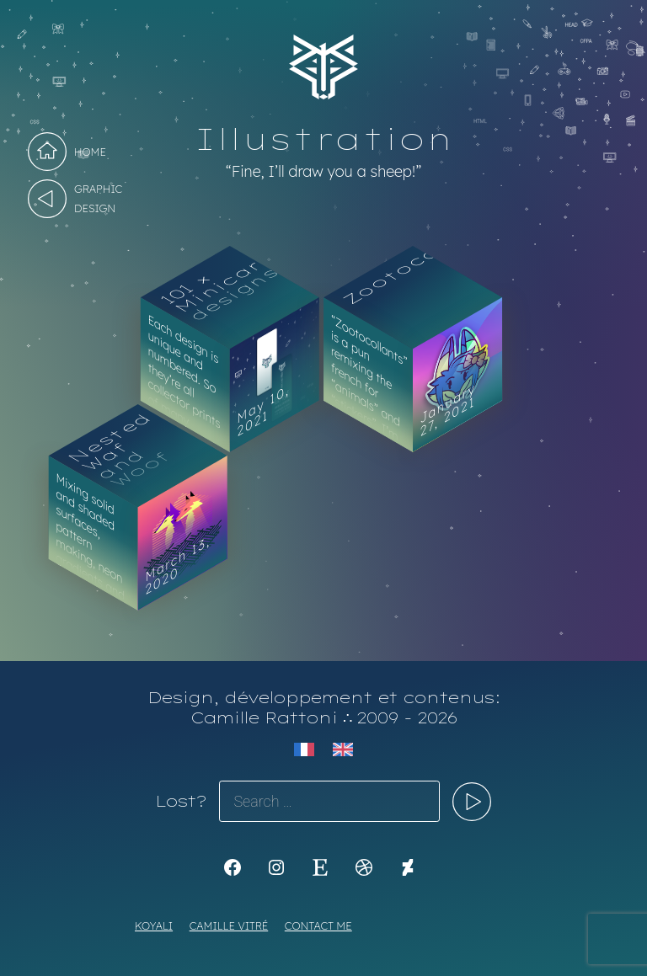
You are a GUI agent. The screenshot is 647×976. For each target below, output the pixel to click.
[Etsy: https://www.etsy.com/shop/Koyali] (320, 867)
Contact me (318, 925)
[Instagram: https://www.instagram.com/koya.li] (276, 867)
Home (90, 151)
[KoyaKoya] (408, 867)
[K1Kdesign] (232, 867)
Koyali (154, 925)
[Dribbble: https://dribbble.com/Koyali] (364, 867)
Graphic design (98, 198)
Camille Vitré (229, 925)
